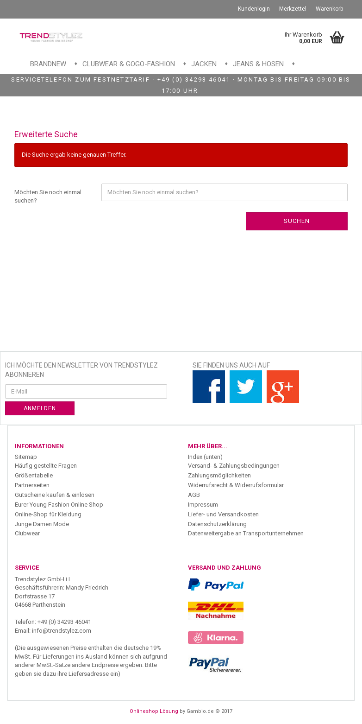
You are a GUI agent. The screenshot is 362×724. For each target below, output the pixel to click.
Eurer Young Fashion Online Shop (59, 504)
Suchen (297, 220)
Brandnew (48, 64)
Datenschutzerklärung (217, 524)
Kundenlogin (254, 9)
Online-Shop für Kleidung (48, 514)
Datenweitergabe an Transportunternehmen (246, 533)
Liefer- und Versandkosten (223, 514)
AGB (194, 494)
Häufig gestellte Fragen (46, 465)
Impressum (203, 504)
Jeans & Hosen (258, 64)
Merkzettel (292, 9)
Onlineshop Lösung (154, 711)
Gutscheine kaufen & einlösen (54, 494)
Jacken (204, 64)
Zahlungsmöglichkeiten (219, 475)
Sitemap (26, 456)
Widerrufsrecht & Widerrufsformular (236, 485)
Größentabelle (34, 475)
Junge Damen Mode (42, 524)
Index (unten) (205, 456)
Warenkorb (329, 9)
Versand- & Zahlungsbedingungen (234, 465)
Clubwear (27, 533)
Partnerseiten (32, 485)
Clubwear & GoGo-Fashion (128, 64)
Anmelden (40, 408)
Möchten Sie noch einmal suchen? (47, 196)
